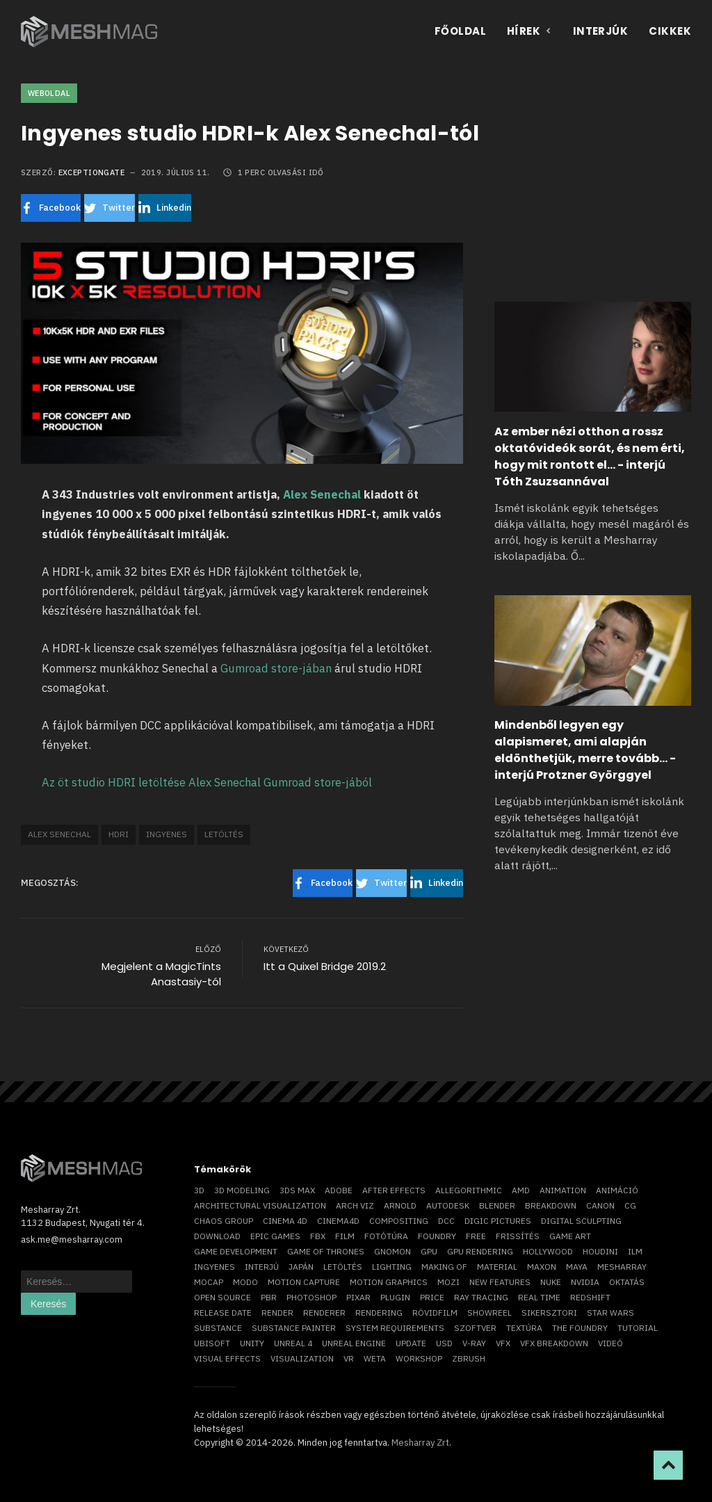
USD (444, 1343)
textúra (524, 1328)
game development (235, 1251)
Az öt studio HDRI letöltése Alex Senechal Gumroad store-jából (207, 782)
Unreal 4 (293, 1343)
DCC (446, 1221)
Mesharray (622, 1266)
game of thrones (325, 1251)
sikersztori (549, 1312)
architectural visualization (260, 1205)
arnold (400, 1205)
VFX (503, 1343)
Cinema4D (338, 1221)
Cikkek (670, 31)
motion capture (304, 1282)
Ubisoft (212, 1343)
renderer (324, 1312)
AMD (521, 1190)
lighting (392, 1266)
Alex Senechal (322, 494)
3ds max (297, 1190)
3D (199, 1190)
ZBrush (468, 1358)
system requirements (395, 1328)
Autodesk (447, 1205)
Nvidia (585, 1282)
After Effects (394, 1190)
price (432, 1297)
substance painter (294, 1328)
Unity (252, 1343)
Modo (245, 1282)
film (345, 1236)
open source (222, 1297)
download (217, 1236)
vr (348, 1358)
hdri (118, 834)
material (497, 1266)
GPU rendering (480, 1251)
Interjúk (601, 31)
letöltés (223, 834)
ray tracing (481, 1297)
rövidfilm (435, 1312)
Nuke (550, 1282)
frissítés (518, 1236)
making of (444, 1266)
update (411, 1343)
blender (497, 1205)
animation (563, 1190)
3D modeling (242, 1190)
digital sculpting (581, 1221)
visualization (302, 1358)
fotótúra (386, 1236)
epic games (275, 1236)
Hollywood (548, 1251)
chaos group (223, 1221)
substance (218, 1328)
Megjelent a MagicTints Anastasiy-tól (161, 974)
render (277, 1312)
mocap (208, 1282)
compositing (398, 1221)
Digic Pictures (497, 1221)
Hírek (529, 31)
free (476, 1236)
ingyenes (166, 834)
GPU (429, 1251)
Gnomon (392, 1251)
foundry (437, 1236)
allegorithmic (468, 1190)
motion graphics (389, 1282)
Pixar (358, 1297)
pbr (269, 1297)
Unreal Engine (354, 1343)
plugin (395, 1297)
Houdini (600, 1251)
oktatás (627, 1282)
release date (223, 1312)
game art (570, 1236)
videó (610, 1343)
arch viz (355, 1205)
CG (630, 1205)
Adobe (339, 1190)
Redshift (590, 1297)
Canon (600, 1205)
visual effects (227, 1358)
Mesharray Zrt (420, 1442)
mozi (448, 1282)
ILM (635, 1251)
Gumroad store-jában (276, 668)
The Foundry (580, 1328)
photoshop (311, 1297)
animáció (617, 1190)
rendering (379, 1312)
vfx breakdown (554, 1343)
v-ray (474, 1343)
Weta (375, 1358)
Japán (301, 1266)
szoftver (475, 1328)
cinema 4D (285, 1221)
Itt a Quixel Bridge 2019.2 (325, 966)
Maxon (541, 1266)
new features (500, 1282)
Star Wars (610, 1312)
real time (539, 1297)
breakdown (550, 1205)
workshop (419, 1358)
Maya (577, 1266)
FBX (317, 1236)
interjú (262, 1266)
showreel (489, 1312)
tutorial (637, 1328)
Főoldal (460, 31)
